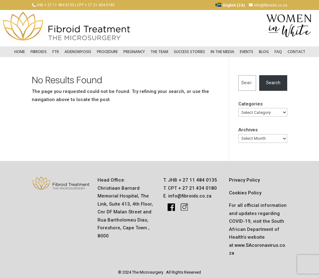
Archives (248, 127)
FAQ (278, 48)
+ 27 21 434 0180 (197, 185)
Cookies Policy (245, 190)
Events (246, 48)
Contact (296, 48)
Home (19, 48)
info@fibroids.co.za (190, 193)
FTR (55, 48)
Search (273, 80)
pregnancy (134, 48)
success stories (189, 48)
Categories (250, 101)
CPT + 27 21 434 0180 (96, 5)
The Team (159, 48)
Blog (264, 48)
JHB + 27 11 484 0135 (55, 5)
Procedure (107, 48)
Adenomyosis (77, 48)
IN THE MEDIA (222, 48)
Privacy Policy (244, 177)
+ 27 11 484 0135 (197, 177)
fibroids (39, 48)
